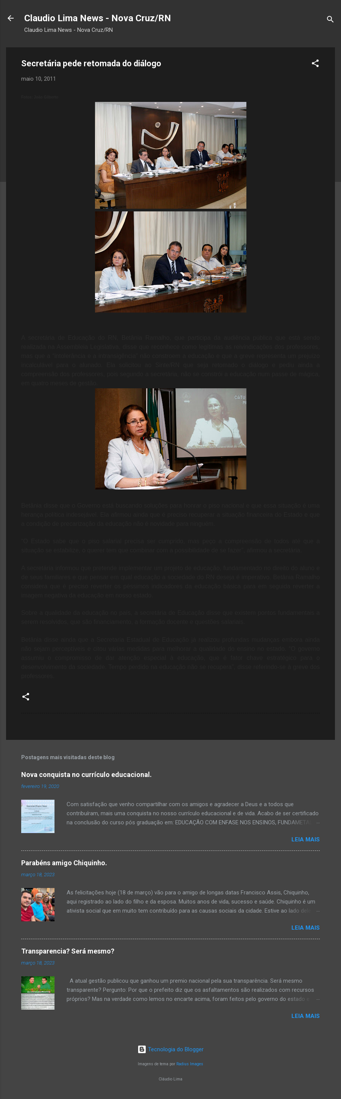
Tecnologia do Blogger (170, 1049)
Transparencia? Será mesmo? (67, 951)
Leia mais (305, 839)
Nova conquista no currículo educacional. (86, 775)
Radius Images (189, 1063)
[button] (315, 64)
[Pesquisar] (330, 20)
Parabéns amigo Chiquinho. (64, 863)
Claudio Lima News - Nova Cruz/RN (97, 18)
